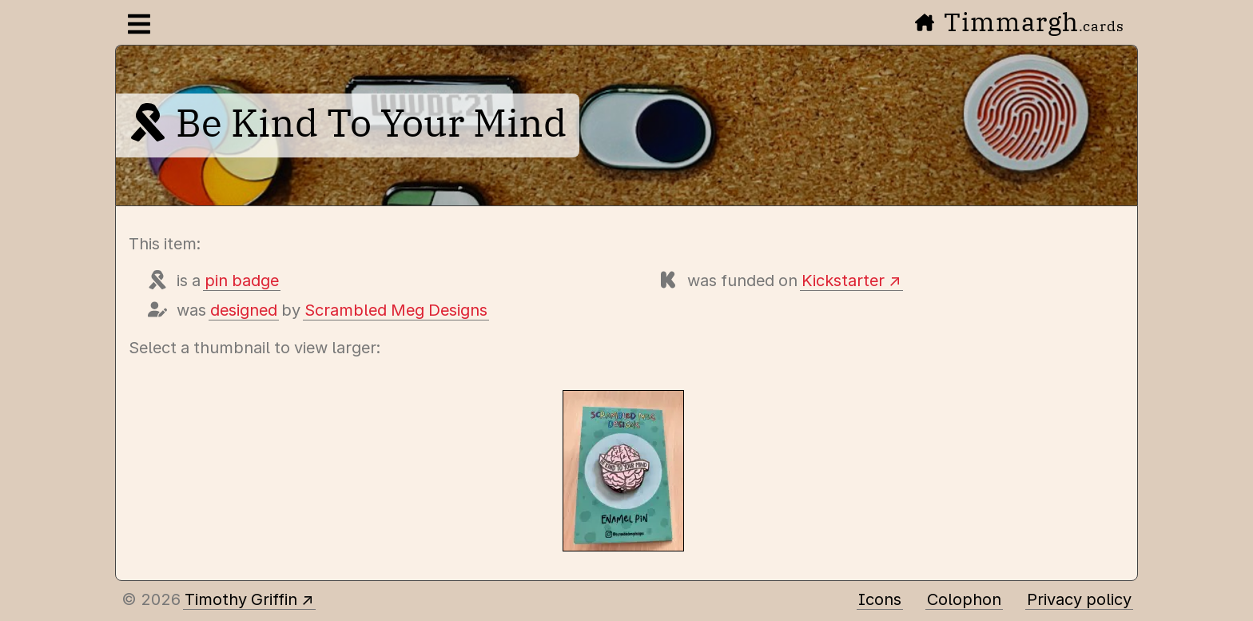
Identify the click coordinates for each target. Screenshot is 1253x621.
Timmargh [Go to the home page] (1019, 21)
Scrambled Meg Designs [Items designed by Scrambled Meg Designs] (395, 310)
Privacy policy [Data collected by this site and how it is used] (1079, 599)
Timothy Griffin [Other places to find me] (241, 599)
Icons (879, 599)
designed (243, 310)
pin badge (242, 280)
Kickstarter (843, 280)
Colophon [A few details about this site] (964, 599)
